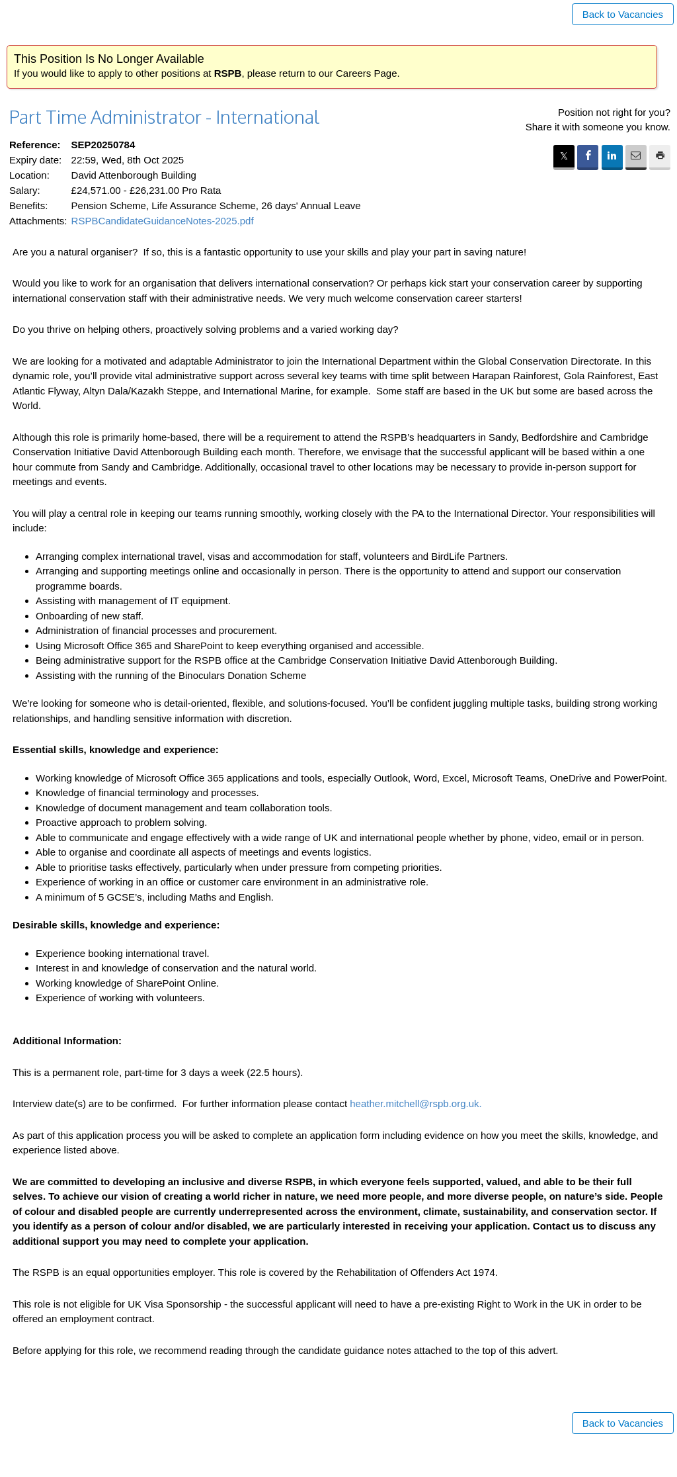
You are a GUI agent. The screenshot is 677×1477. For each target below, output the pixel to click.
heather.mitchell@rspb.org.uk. (416, 1103)
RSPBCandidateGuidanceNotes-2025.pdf (162, 220)
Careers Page (366, 73)
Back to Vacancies (622, 14)
